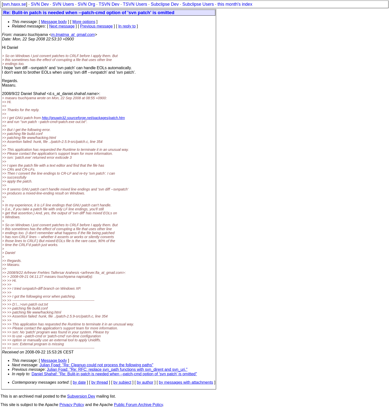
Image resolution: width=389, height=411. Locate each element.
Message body (54, 22)
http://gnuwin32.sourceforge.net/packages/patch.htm (83, 118)
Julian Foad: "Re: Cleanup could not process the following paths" (96, 365)
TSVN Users (135, 4)
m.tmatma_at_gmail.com (73, 34)
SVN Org (86, 4)
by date (79, 382)
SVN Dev (40, 4)
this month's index (235, 4)
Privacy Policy (71, 405)
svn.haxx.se (14, 4)
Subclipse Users (198, 4)
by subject (122, 382)
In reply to (127, 26)
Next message (61, 26)
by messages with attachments (186, 382)
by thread (99, 382)
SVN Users (63, 4)
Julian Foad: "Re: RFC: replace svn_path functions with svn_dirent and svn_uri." (117, 369)
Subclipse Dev (165, 4)
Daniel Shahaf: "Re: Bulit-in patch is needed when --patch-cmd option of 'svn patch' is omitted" (114, 374)
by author (145, 382)
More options (84, 22)
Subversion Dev (81, 396)
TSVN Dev (109, 4)
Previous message (96, 26)
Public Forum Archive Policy (138, 405)
